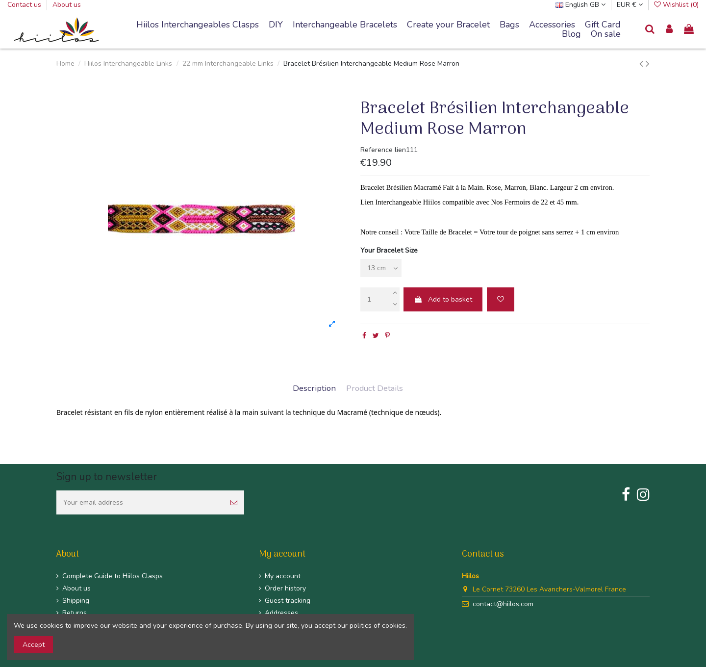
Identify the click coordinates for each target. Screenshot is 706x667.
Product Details (374, 389)
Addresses (281, 612)
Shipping (75, 600)
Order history (285, 588)
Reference (376, 149)
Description (314, 389)
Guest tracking (287, 600)
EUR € (630, 4)
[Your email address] (140, 502)
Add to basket (443, 299)
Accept (34, 644)
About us (66, 4)
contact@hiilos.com (503, 604)
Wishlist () (676, 4)
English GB (580, 4)
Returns (74, 612)
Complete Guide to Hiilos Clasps (112, 576)
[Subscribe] (234, 502)
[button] (345, 25)
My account (283, 576)
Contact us (25, 4)
